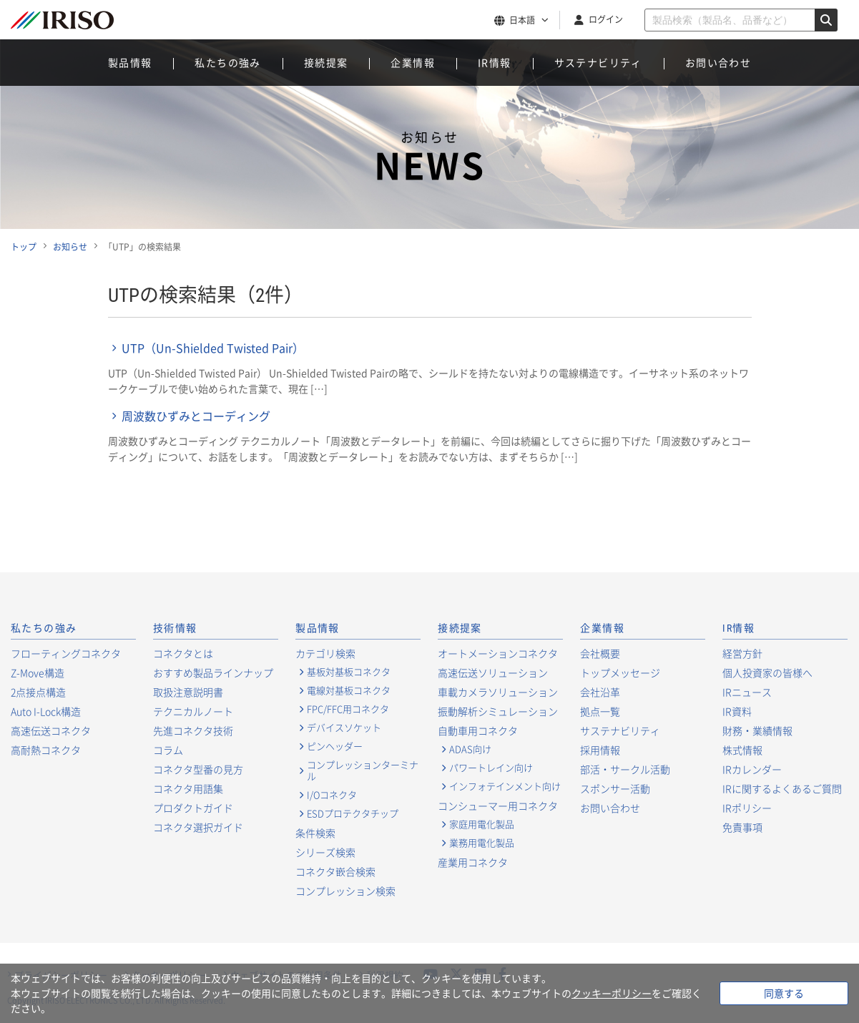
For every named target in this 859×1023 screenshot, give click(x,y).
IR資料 (737, 711)
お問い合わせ (718, 62)
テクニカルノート (193, 711)
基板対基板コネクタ (349, 671)
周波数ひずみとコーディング (196, 415)
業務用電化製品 (481, 842)
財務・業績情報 (757, 730)
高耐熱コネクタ (46, 750)
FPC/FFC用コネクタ (348, 709)
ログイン (606, 19)
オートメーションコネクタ (498, 653)
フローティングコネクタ (66, 653)
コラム (168, 750)
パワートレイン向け (491, 767)
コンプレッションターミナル (362, 770)
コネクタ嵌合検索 (335, 871)
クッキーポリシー (611, 993)
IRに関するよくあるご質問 (782, 788)
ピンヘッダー (335, 746)
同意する (784, 993)
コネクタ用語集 (188, 788)
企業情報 (413, 62)
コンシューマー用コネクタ (498, 805)
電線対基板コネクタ (349, 690)
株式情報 (742, 750)
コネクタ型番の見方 (198, 769)
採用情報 (600, 750)
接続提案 (326, 62)
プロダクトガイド (193, 808)
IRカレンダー (752, 769)
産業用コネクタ (473, 862)
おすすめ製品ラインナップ (213, 672)
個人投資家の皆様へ (767, 672)
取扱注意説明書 (188, 692)
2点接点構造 (38, 692)
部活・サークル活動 (625, 769)
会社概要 (600, 653)
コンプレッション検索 (345, 891)
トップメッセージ (620, 672)
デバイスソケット (344, 727)
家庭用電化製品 (481, 824)
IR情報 (494, 62)
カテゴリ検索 (325, 653)
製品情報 (130, 62)
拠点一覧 (600, 711)
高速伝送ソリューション (493, 672)
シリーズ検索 (325, 852)
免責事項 (742, 827)
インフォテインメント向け (505, 786)
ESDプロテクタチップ (352, 813)
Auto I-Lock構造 (46, 711)
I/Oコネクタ (332, 795)
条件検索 (315, 833)
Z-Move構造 (37, 672)
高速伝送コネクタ (51, 730)
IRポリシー (747, 808)
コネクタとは (183, 653)
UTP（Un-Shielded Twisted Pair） (213, 347)
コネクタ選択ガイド (198, 827)
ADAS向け (470, 749)
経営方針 (742, 653)
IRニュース (747, 692)
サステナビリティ (598, 62)
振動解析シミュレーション (498, 711)
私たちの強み (227, 62)
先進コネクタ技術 (193, 730)
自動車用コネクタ (478, 730)
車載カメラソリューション (498, 692)
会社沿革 (600, 692)
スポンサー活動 (615, 788)
